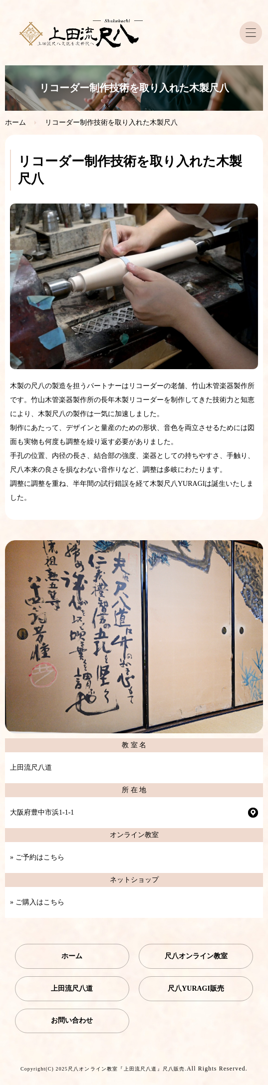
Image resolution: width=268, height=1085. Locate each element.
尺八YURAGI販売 (196, 988)
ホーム (15, 122)
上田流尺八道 (72, 988)
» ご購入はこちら (37, 902)
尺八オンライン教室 (196, 956)
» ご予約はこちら (37, 857)
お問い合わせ (72, 1020)
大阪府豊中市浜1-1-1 (42, 812)
